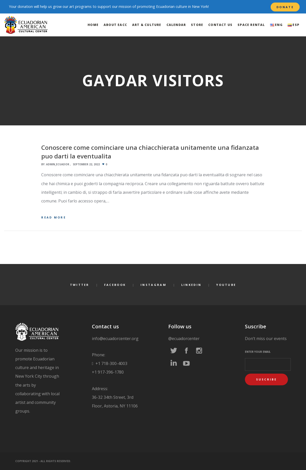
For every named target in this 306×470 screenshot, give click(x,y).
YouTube (226, 285)
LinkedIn (191, 285)
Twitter (79, 285)
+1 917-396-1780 (108, 372)
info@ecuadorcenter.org (115, 338)
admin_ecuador (57, 164)
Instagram (153, 285)
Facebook (115, 285)
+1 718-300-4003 (110, 363)
